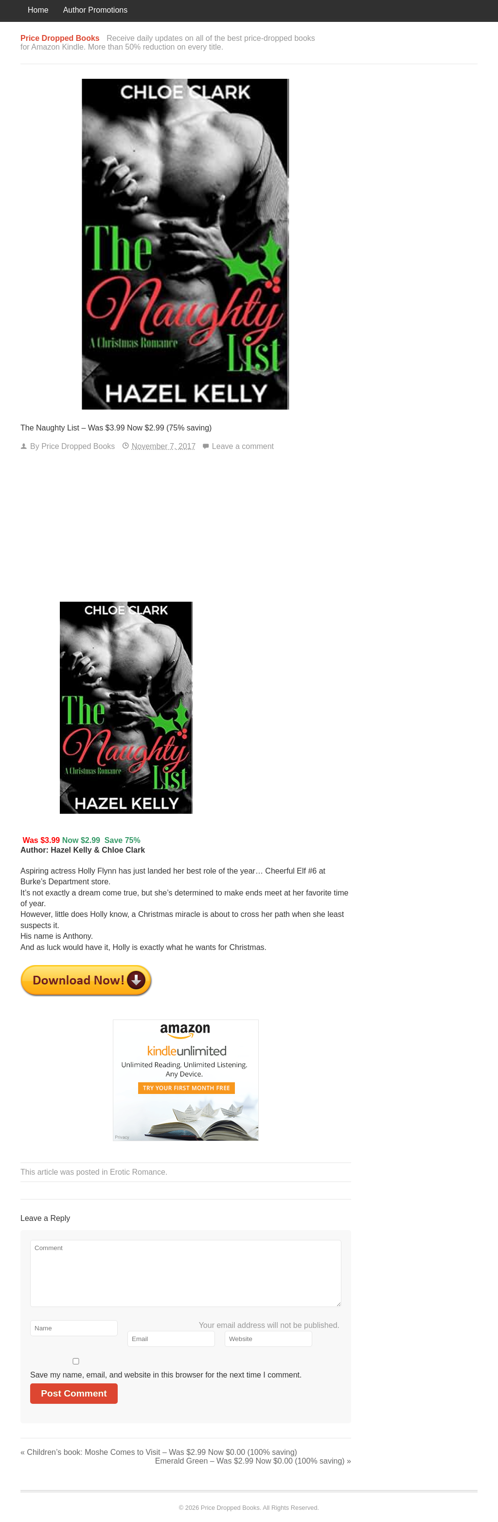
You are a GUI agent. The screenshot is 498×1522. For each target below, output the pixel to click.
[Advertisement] (186, 529)
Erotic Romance (137, 1172)
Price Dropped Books (78, 446)
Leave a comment (243, 446)
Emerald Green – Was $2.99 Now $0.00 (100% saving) (253, 1461)
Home (38, 10)
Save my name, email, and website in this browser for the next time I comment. (166, 1375)
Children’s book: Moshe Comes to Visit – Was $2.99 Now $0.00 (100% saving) (158, 1452)
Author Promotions (95, 10)
